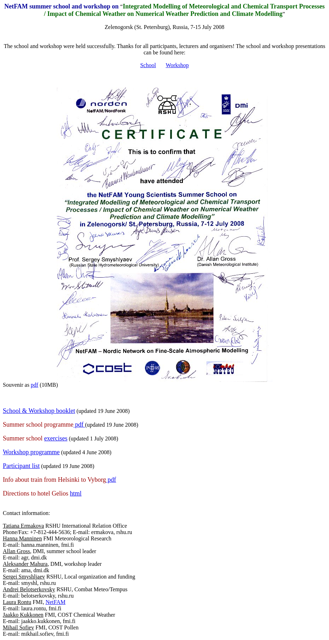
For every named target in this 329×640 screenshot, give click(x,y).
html (76, 493)
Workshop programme (31, 452)
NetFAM (56, 602)
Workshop (177, 65)
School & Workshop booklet (39, 410)
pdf (34, 385)
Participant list (21, 465)
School (148, 65)
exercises (55, 438)
